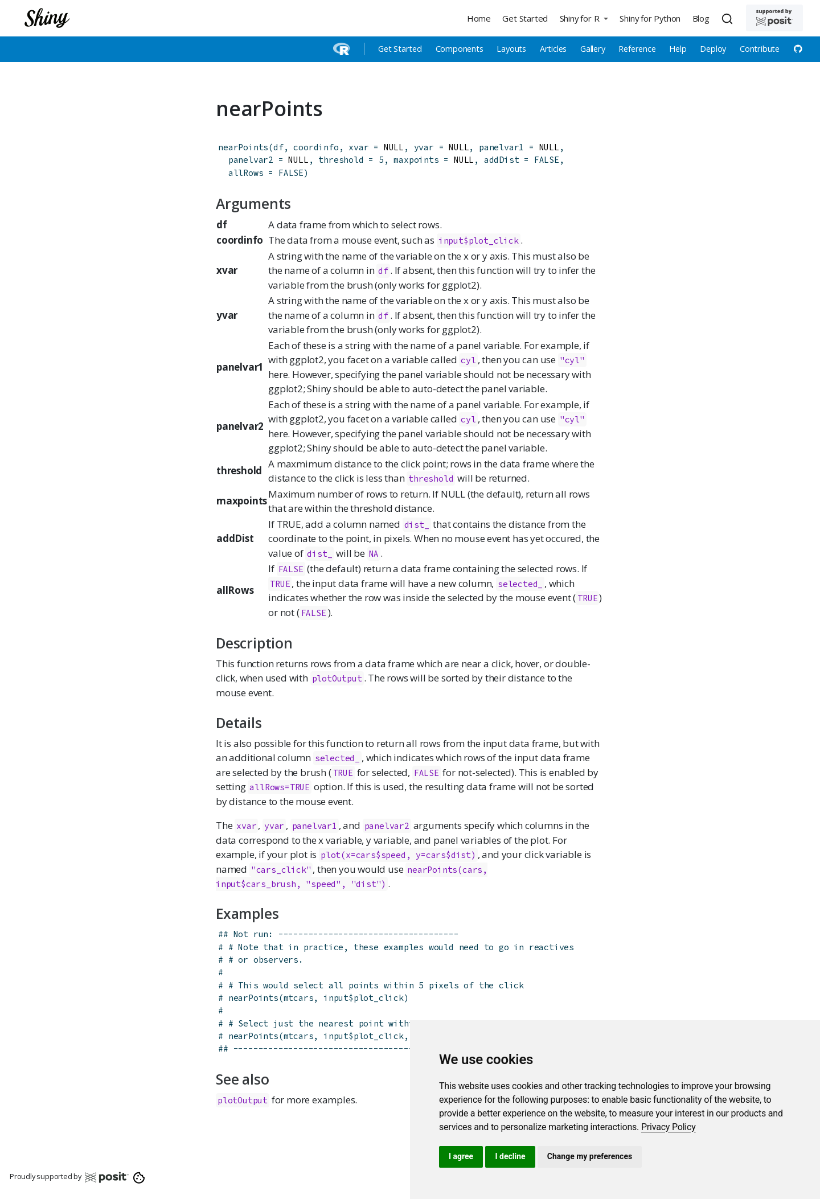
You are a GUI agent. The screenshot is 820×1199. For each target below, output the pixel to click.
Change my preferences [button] (589, 1156)
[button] (584, 18)
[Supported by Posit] (774, 18)
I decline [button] (510, 1156)
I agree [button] (461, 1156)
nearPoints (243, 147)
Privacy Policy (668, 1127)
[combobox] (729, 18)
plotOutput (337, 678)
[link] (668, 1127)
